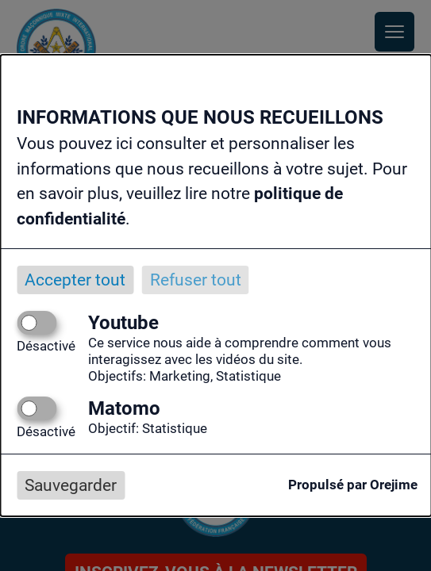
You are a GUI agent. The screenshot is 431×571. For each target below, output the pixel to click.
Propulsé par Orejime (353, 484)
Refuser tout (195, 279)
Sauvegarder (71, 485)
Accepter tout (75, 279)
